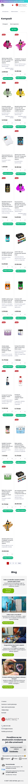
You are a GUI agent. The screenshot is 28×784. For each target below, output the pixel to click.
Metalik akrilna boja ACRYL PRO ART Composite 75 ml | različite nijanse (20, 109)
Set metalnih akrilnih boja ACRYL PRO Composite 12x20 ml (20, 492)
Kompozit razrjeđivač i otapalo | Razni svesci (19, 397)
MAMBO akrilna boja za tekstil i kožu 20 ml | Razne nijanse (7, 300)
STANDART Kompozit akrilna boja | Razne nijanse (20, 60)
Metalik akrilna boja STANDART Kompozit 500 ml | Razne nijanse (7, 541)
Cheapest (5, 24)
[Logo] (21, 5)
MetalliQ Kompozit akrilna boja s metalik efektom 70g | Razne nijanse (7, 204)
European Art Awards (11, 768)
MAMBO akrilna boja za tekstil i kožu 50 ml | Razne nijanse (7, 253)
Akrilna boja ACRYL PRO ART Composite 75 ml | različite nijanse (7, 61)
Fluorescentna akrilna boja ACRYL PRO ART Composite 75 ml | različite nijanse (20, 205)
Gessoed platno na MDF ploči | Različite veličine (7, 156)
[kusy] (7, 75)
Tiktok (14, 759)
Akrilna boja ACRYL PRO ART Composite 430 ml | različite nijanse (20, 157)
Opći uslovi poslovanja (8, 707)
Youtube (23, 759)
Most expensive (14, 24)
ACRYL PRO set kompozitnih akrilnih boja (20, 253)
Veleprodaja (5, 710)
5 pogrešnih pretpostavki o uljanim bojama (14, 646)
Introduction (5, 11)
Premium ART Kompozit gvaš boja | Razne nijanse (20, 300)
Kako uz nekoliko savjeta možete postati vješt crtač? (14, 580)
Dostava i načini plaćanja (9, 704)
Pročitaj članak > (8, 591)
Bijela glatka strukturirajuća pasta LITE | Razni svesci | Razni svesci (20, 446)
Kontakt (3, 713)
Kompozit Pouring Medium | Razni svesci (7, 396)
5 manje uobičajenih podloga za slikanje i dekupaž (14, 678)
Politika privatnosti (7, 731)
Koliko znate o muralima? (14, 614)
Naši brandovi (14, 11)
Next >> (19, 563)
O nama (3, 701)
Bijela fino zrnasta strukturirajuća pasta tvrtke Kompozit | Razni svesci (7, 493)
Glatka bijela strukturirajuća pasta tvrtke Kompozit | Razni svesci (6, 349)
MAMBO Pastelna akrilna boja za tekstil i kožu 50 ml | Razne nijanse (7, 446)
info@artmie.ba (8, 729)
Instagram (5, 759)
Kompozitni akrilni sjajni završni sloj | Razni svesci (20, 347)
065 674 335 (6, 726)
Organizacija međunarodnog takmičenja (15, 771)
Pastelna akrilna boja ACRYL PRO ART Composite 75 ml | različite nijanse (7, 109)
